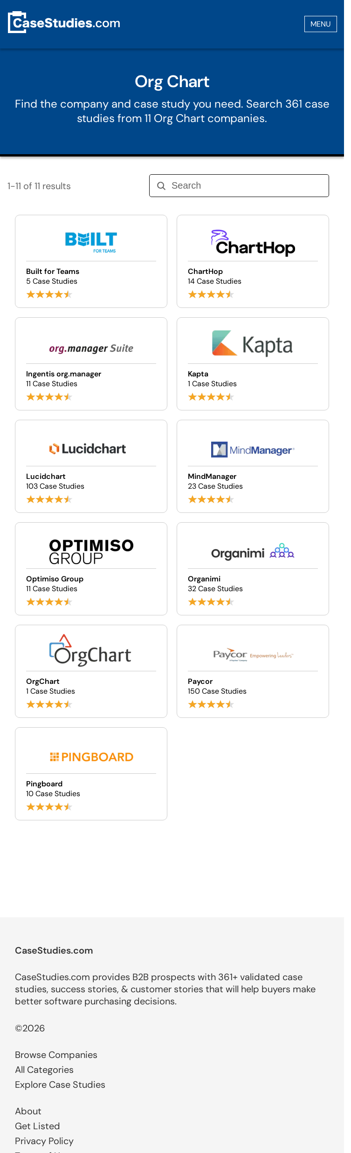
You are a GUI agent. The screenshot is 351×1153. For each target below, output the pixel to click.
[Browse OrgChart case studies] (91, 671)
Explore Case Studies (60, 1084)
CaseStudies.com (54, 950)
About (28, 1111)
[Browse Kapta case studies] (253, 363)
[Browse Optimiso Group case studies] (91, 568)
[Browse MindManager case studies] (253, 466)
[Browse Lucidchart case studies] (91, 466)
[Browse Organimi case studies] (253, 568)
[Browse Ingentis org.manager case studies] (91, 363)
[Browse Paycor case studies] (253, 671)
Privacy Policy (44, 1141)
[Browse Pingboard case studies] (91, 773)
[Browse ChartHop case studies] (253, 261)
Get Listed (37, 1126)
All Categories (44, 1070)
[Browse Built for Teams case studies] (91, 261)
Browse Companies (56, 1055)
